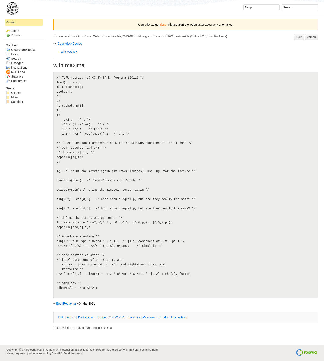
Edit (299, 37)
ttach (71, 317)
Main (12, 97)
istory (102, 317)
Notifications (16, 67)
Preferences (16, 81)
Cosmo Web (91, 36)
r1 (123, 317)
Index (12, 54)
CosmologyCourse (70, 43)
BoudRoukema (217, 36)
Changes (14, 63)
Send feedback (72, 353)
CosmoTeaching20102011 (118, 36)
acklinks (133, 317)
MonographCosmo (149, 36)
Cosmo (11, 22)
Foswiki (75, 36)
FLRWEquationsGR (177, 36)
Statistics (14, 76)
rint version (86, 317)
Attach (311, 37)
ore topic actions (175, 317)
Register (16, 35)
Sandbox (14, 101)
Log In (15, 30)
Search (13, 58)
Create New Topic (20, 49)
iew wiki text (152, 317)
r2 (116, 317)
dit (61, 317)
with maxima (69, 52)
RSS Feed (15, 72)
